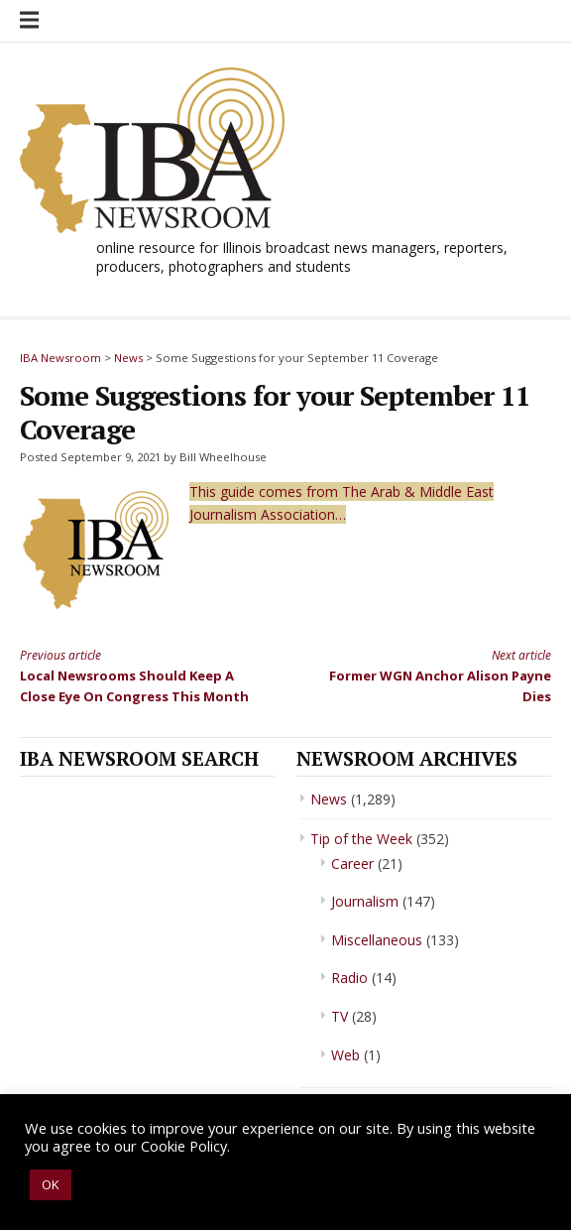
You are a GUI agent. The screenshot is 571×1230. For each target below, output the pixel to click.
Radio (349, 977)
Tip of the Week (361, 838)
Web (345, 1055)
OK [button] (50, 1184)
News (328, 799)
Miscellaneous (376, 939)
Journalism (365, 901)
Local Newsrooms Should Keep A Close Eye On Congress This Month (139, 675)
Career (352, 863)
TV (339, 1016)
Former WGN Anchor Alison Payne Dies (431, 675)
